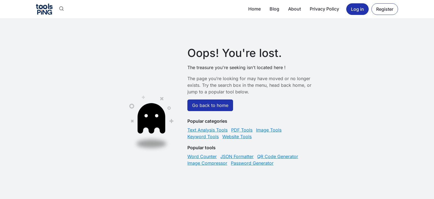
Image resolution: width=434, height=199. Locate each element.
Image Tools (268, 130)
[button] (61, 9)
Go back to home (210, 105)
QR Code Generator (277, 156)
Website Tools (237, 136)
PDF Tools (241, 130)
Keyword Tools (203, 136)
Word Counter (202, 156)
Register (384, 9)
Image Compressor (207, 163)
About (294, 9)
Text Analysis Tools (207, 130)
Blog (274, 9)
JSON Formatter (237, 156)
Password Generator (252, 163)
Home (254, 9)
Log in (357, 9)
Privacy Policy (324, 9)
